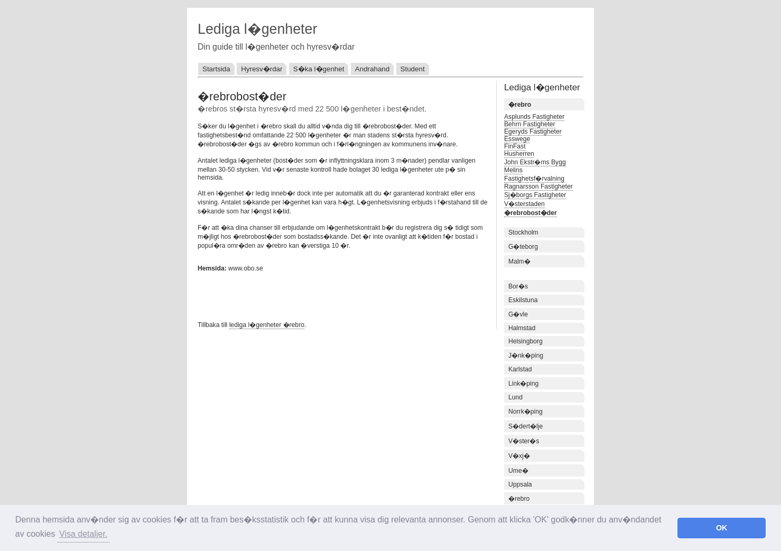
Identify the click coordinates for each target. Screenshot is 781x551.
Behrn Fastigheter (529, 124)
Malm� (519, 261)
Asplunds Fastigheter (534, 116)
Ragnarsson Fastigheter (538, 186)
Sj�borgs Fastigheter (535, 195)
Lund (515, 397)
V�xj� (519, 456)
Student (413, 69)
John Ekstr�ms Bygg (535, 162)
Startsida (216, 69)
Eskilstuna (522, 300)
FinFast (515, 146)
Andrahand (372, 69)
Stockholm (523, 232)
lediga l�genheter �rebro (266, 325)
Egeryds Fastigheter (533, 131)
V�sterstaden (524, 204)
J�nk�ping (525, 355)
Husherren (519, 153)
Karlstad (520, 369)
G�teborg (523, 246)
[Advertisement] (321, 295)
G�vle (518, 314)
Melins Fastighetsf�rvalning (534, 174)
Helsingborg (525, 341)
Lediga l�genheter (257, 29)
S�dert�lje (525, 426)
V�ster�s (523, 441)
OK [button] (722, 528)
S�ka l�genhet (319, 69)
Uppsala (520, 484)
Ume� (518, 470)
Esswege (517, 139)
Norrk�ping (525, 411)
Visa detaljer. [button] (83, 533)
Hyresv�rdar (261, 69)
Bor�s (518, 286)
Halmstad (521, 328)
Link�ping (523, 383)
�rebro (518, 498)
